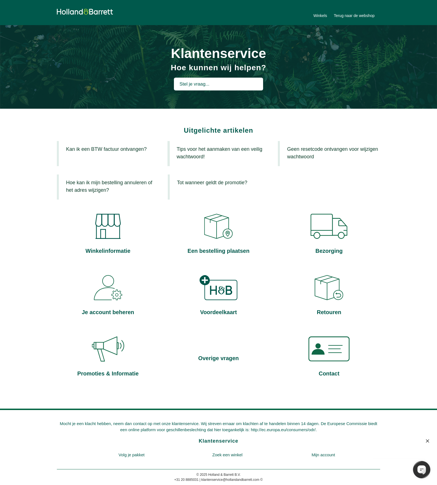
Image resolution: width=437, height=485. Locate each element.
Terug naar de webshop (354, 15)
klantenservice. (186, 423)
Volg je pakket (131, 454)
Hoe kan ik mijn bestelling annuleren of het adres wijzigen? (109, 186)
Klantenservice (218, 441)
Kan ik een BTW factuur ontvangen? (106, 149)
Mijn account (323, 454)
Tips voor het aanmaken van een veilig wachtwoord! (220, 152)
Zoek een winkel (227, 454)
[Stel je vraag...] (218, 83)
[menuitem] (131, 455)
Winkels (320, 15)
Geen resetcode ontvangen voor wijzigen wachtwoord (332, 152)
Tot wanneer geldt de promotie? (212, 182)
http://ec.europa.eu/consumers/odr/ (283, 429)
